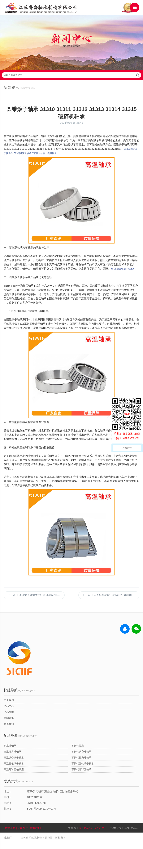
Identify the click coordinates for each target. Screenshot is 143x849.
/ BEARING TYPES (20, 742)
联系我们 (9, 730)
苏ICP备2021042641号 (92, 834)
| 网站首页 (10, 834)
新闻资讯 (9, 724)
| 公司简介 (22, 834)
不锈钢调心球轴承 (81, 758)
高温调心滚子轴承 (14, 764)
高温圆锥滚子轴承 (14, 770)
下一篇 (110, 601)
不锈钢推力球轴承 (81, 764)
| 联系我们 (35, 834)
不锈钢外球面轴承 (81, 776)
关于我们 (9, 706)
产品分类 (9, 718)
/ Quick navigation (19, 697)
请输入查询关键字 (71, 77)
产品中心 (9, 712)
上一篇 (36, 601)
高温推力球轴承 (12, 758)
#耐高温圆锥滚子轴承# (122, 271)
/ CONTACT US (18, 788)
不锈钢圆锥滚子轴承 (83, 770)
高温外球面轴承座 (14, 776)
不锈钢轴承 (78, 752)
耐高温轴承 (10, 752)
